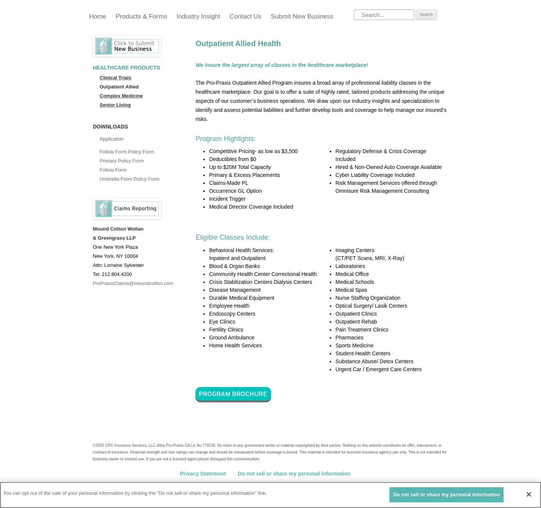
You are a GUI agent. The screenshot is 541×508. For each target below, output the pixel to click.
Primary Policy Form (122, 161)
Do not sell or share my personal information (294, 474)
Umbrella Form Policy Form (130, 179)
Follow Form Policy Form (127, 152)
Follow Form (113, 170)
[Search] (384, 14)
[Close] (529, 494)
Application (112, 139)
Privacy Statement (203, 474)
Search (426, 14)
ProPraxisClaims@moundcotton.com (133, 283)
